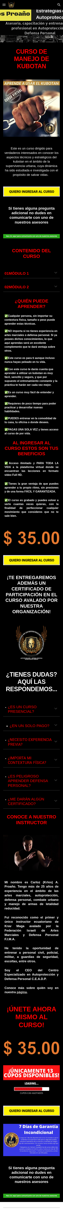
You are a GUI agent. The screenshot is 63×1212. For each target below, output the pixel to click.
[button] (4, 4)
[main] (31, 59)
